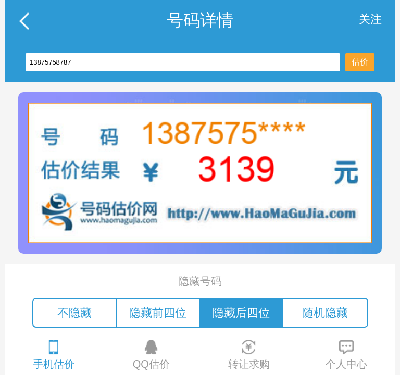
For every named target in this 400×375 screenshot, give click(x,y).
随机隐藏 (325, 312)
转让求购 (249, 354)
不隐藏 (74, 312)
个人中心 (346, 354)
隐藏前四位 (157, 312)
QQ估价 (151, 354)
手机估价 (53, 354)
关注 (370, 19)
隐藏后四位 (241, 312)
